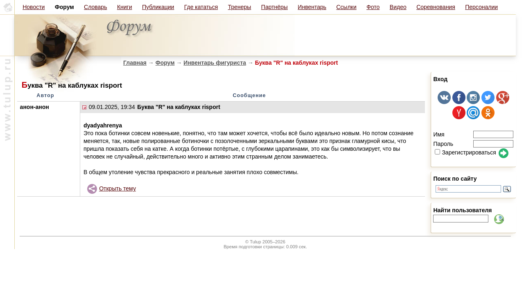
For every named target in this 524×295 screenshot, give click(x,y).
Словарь (95, 7)
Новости (34, 7)
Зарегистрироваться (465, 152)
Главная (135, 62)
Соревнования (435, 7)
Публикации (158, 7)
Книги (124, 7)
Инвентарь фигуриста (214, 62)
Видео (398, 7)
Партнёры (274, 7)
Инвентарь (312, 7)
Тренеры (239, 7)
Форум (165, 62)
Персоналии (481, 7)
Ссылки (347, 7)
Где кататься (201, 7)
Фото (372, 7)
